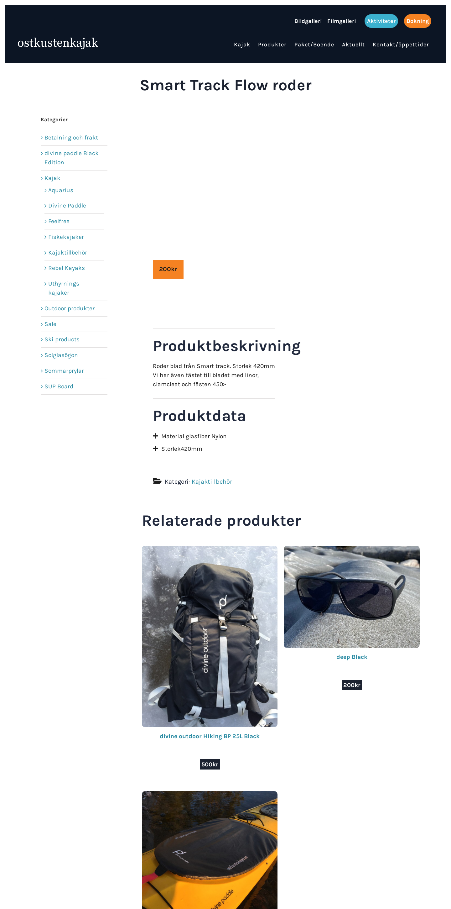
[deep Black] (352, 550)
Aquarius (60, 190)
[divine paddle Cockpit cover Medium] (210, 795)
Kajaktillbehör (212, 481)
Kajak (52, 177)
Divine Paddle (67, 205)
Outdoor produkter (69, 308)
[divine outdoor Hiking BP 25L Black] (210, 550)
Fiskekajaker (66, 236)
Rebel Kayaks (66, 267)
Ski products (62, 339)
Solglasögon (61, 355)
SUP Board (58, 386)
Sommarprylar (64, 370)
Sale (50, 324)
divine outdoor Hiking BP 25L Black (210, 736)
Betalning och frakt (71, 137)
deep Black (351, 656)
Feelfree (59, 221)
